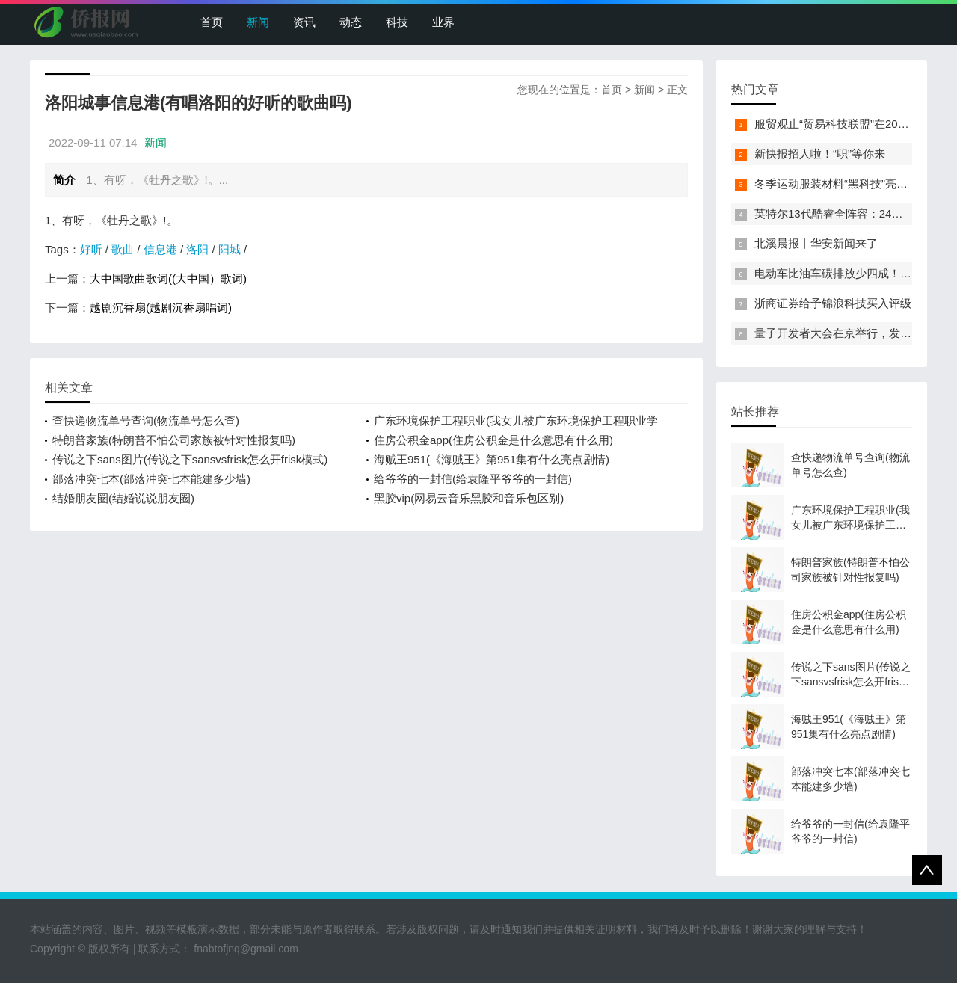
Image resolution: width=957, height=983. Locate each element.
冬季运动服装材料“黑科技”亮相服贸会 (847, 183)
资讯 (304, 22)
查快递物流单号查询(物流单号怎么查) (145, 420)
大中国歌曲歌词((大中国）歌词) (168, 278)
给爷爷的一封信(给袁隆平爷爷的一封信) (473, 478)
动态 (350, 22)
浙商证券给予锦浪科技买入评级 (832, 303)
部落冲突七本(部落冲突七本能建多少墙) (151, 478)
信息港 (160, 249)
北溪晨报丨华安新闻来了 (816, 243)
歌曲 (122, 249)
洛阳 (197, 249)
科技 (397, 22)
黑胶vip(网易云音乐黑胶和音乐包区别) (469, 498)
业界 (443, 22)
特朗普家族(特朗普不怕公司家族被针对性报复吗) (173, 440)
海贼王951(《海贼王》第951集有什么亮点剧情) (491, 459)
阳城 (229, 249)
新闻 (258, 22)
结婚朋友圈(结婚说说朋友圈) (123, 498)
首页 (211, 22)
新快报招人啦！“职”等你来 (819, 153)
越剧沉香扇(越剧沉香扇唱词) (161, 307)
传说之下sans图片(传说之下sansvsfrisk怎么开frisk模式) (189, 459)
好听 (91, 249)
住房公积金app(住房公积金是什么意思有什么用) (493, 440)
